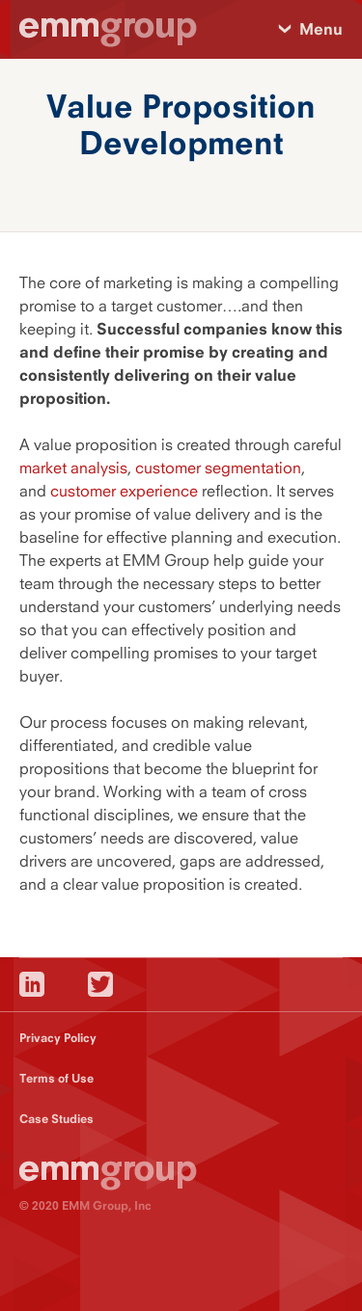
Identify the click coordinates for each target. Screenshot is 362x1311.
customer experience (124, 490)
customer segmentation (218, 467)
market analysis (73, 467)
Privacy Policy (58, 1037)
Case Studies (56, 1118)
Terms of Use (56, 1078)
